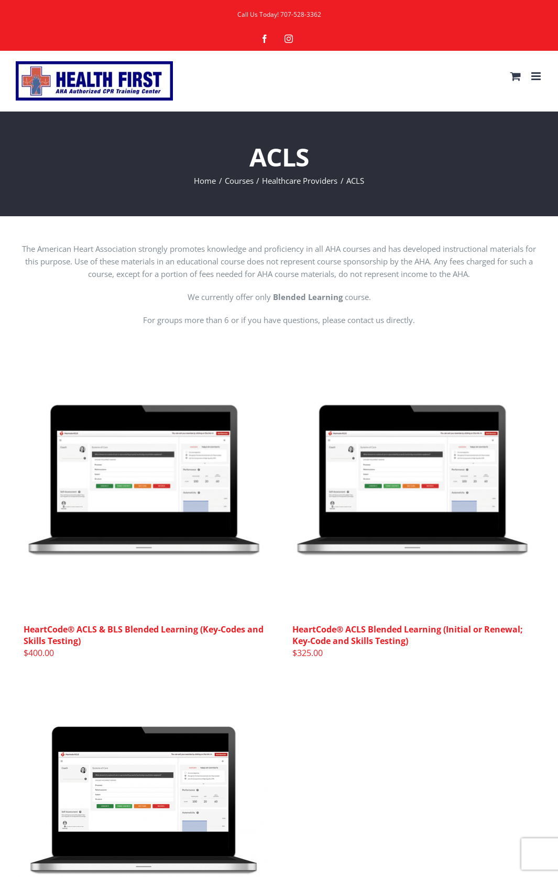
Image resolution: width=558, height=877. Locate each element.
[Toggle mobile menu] (536, 76)
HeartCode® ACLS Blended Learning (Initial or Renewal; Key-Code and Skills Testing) (407, 635)
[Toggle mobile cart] (515, 76)
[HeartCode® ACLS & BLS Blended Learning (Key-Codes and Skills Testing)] (145, 484)
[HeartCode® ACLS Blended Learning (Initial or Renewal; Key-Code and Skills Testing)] (414, 484)
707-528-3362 (300, 14)
